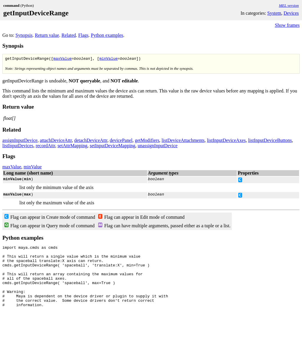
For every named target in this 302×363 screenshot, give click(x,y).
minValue (108, 59)
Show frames (287, 25)
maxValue (62, 59)
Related (68, 35)
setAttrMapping (72, 146)
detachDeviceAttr (90, 141)
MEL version (289, 5)
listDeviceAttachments (183, 141)
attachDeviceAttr (56, 141)
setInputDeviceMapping (112, 146)
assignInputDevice (19, 141)
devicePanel (121, 141)
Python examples (107, 35)
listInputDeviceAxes (226, 141)
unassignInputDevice (158, 146)
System (274, 13)
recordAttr (45, 146)
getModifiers (147, 141)
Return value (47, 35)
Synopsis (23, 35)
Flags (83, 35)
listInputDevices (17, 146)
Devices (291, 13)
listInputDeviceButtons (270, 141)
